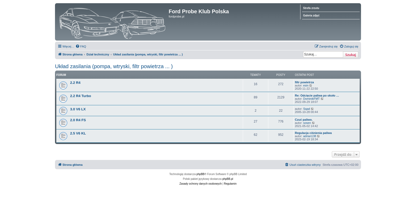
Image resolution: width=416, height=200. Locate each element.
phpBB (201, 174)
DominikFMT (311, 98)
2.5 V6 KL (78, 133)
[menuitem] (80, 46)
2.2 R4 (75, 83)
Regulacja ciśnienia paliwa (313, 132)
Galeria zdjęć (311, 15)
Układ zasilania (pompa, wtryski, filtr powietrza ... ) (114, 66)
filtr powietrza (304, 82)
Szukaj (350, 54)
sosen (307, 122)
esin (305, 85)
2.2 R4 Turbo (80, 96)
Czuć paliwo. (304, 119)
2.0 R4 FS (78, 120)
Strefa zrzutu (311, 8)
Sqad (306, 108)
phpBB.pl (227, 178)
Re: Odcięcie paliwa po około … (317, 95)
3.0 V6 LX (78, 109)
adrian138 (309, 136)
